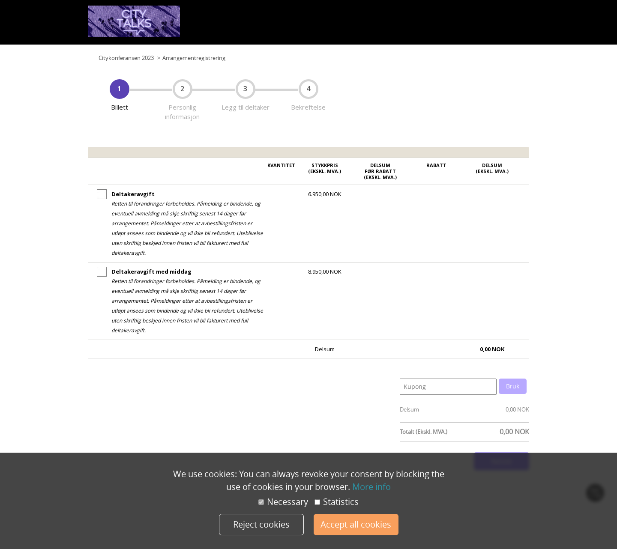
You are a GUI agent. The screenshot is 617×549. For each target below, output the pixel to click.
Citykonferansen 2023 (126, 58)
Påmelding (513, 25)
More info (371, 486)
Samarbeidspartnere (415, 25)
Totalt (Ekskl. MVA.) (423, 432)
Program (371, 25)
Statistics (336, 502)
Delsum (409, 409)
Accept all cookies (355, 524)
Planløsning (304, 25)
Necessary (283, 502)
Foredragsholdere (470, 25)
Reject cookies (261, 524)
